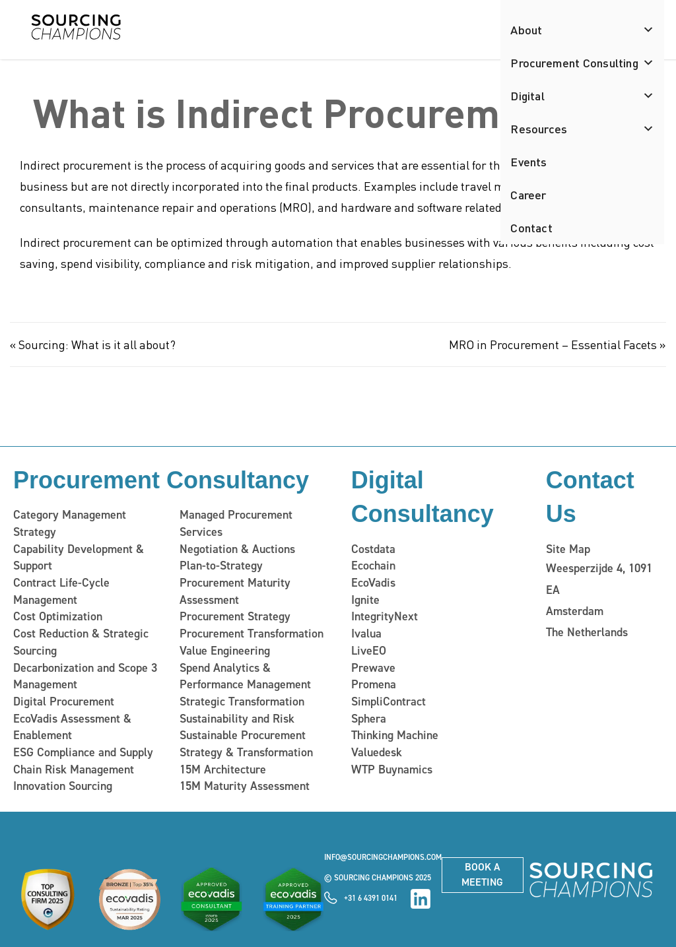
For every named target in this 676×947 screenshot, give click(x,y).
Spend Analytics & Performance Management (245, 676)
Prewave (373, 668)
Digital (582, 95)
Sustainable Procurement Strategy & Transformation (246, 743)
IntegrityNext (384, 616)
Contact (531, 227)
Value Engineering (225, 651)
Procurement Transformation (251, 633)
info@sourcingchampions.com (383, 857)
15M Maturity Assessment (245, 786)
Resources (582, 128)
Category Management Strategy (69, 523)
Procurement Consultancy (161, 480)
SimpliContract (388, 701)
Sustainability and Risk (237, 719)
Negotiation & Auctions (237, 549)
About (582, 29)
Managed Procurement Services (236, 523)
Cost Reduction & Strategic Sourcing (81, 642)
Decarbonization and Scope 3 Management (85, 676)
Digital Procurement (63, 701)
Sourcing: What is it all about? (97, 344)
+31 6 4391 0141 (370, 898)
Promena (373, 684)
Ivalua (366, 633)
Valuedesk (376, 752)
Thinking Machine (394, 735)
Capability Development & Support (78, 557)
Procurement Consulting (582, 62)
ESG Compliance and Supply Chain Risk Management (83, 760)
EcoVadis (373, 583)
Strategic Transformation (242, 701)
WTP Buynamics (391, 769)
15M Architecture (223, 769)
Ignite (365, 600)
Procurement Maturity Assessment (235, 591)
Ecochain (373, 565)
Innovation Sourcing (62, 786)
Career (528, 194)
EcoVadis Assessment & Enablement (72, 727)
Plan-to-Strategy (221, 565)
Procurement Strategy (235, 616)
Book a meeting (482, 874)
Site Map (568, 549)
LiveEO (368, 651)
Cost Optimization (57, 616)
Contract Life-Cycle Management (61, 591)
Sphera (368, 719)
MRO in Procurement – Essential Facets (553, 344)
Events (528, 161)
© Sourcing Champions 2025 (377, 877)
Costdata (373, 549)
